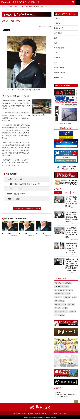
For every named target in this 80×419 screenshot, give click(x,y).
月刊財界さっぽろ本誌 (62, 287)
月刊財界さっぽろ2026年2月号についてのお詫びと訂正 (66, 396)
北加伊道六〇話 (59, 301)
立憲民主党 (72, 311)
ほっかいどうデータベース (19, 6)
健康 (55, 38)
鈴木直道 (65, 308)
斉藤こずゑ (71, 304)
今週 (66, 193)
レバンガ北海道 (59, 315)
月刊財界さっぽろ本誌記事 (63, 283)
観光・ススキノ (58, 77)
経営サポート (58, 58)
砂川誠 (74, 297)
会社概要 (24, 413)
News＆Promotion (60, 72)
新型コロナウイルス (61, 311)
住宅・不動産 (58, 33)
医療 (55, 63)
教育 (55, 43)
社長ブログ (58, 297)
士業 (55, 53)
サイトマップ (63, 413)
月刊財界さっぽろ (60, 304)
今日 (58, 193)
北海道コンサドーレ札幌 (62, 294)
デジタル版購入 (66, 133)
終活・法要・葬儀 (59, 48)
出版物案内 (55, 413)
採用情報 (30, 413)
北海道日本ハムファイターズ (64, 290)
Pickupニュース (59, 68)
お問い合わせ (16, 413)
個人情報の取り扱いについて (43, 413)
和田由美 (57, 308)
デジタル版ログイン (66, 138)
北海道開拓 (66, 297)
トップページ (6, 6)
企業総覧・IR (58, 23)
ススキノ (31, 6)
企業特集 (57, 18)
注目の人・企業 (58, 28)
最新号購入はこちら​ (66, 128)
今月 (74, 193)
